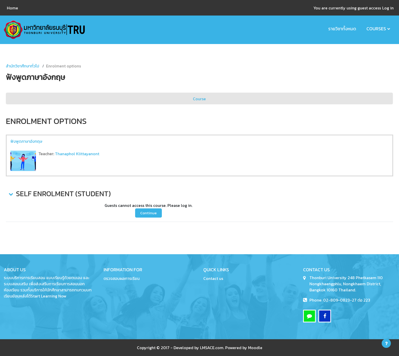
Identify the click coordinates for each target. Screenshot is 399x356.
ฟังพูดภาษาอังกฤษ (26, 141)
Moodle (255, 348)
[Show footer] (386, 343)
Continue (148, 213)
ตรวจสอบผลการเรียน (122, 278)
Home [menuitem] (12, 8)
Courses (376, 28)
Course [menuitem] (199, 99)
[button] (10, 193)
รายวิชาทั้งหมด (342, 28)
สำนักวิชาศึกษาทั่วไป (22, 66)
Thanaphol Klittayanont (77, 154)
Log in (388, 8)
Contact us (213, 278)
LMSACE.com (211, 348)
